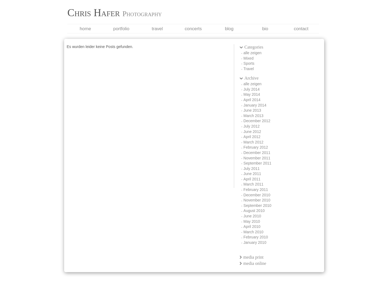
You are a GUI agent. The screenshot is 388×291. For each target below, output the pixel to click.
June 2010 (252, 216)
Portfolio (121, 28)
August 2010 (254, 210)
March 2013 (254, 116)
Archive (249, 78)
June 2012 (252, 131)
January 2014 (255, 105)
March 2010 (254, 232)
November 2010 (257, 200)
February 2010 (256, 237)
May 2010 (252, 221)
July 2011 (252, 168)
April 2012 (252, 137)
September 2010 (258, 205)
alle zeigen (253, 53)
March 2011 (254, 184)
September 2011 (258, 163)
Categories (252, 47)
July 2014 (252, 89)
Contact (301, 28)
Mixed (249, 58)
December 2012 (257, 121)
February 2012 (256, 147)
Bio (265, 28)
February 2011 (256, 189)
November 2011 (257, 158)
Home (85, 28)
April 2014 (252, 100)
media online (253, 263)
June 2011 (252, 174)
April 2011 (252, 179)
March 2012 (254, 142)
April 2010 (252, 226)
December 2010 (257, 195)
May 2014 (252, 94)
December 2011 (257, 152)
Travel (157, 28)
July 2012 (252, 126)
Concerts (193, 28)
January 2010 (255, 242)
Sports (249, 63)
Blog (229, 28)
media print (252, 257)
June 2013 (252, 110)
